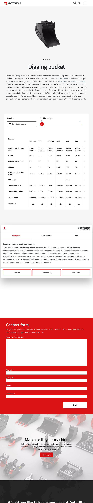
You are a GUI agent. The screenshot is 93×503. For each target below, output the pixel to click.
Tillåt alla (76, 273)
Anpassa (46, 273)
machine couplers (78, 81)
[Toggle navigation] (85, 3)
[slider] (42, 124)
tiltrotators (62, 81)
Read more (47, 455)
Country (9, 393)
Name (8, 369)
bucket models (63, 78)
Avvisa (17, 273)
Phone (8, 385)
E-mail (8, 377)
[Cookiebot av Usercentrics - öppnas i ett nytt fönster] (79, 228)
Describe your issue (14, 337)
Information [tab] (46, 235)
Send (75, 405)
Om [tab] (76, 235)
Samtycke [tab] (16, 235)
